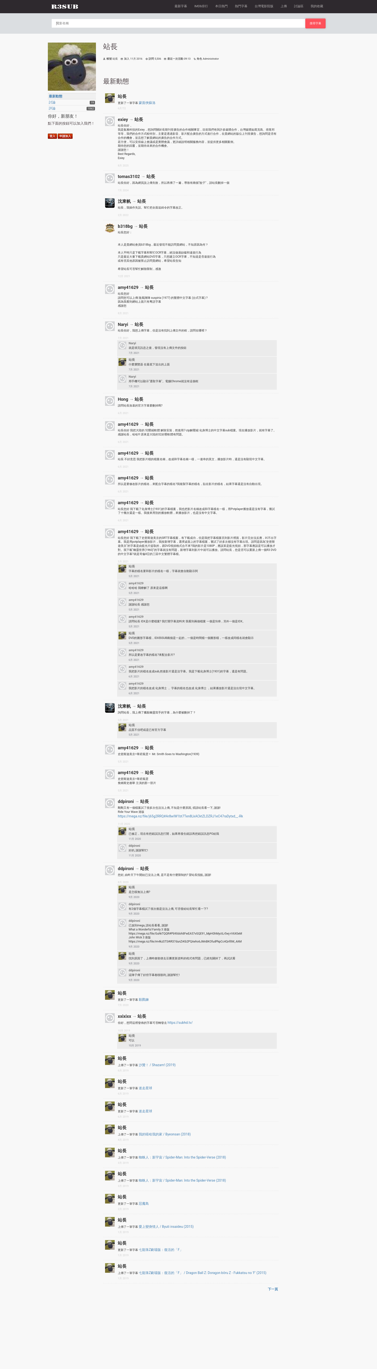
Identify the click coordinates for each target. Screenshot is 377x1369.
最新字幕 (181, 6)
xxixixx (124, 1016)
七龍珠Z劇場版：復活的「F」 (161, 1250)
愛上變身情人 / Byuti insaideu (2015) (166, 1227)
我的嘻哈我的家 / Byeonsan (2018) (165, 1134)
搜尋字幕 (315, 23)
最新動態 (55, 96)
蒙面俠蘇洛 (147, 103)
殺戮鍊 (144, 999)
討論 (52, 102)
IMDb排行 (201, 6)
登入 (52, 136)
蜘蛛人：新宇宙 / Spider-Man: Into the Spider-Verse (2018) (182, 1157)
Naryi (123, 324)
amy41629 (128, 287)
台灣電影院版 (264, 6)
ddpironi (126, 801)
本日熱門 (221, 6)
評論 (52, 108)
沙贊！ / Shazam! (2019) (157, 1065)
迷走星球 (145, 1088)
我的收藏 (317, 6)
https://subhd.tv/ (180, 1023)
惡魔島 (144, 1203)
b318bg (125, 226)
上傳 (284, 6)
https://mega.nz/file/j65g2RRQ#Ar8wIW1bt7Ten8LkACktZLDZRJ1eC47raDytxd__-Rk (180, 816)
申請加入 (65, 136)
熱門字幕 (241, 6)
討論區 (298, 6)
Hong (123, 399)
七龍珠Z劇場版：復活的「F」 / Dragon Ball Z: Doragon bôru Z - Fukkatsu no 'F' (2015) (202, 1273)
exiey (123, 119)
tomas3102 (129, 176)
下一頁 (273, 1289)
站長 (122, 96)
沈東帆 (124, 201)
